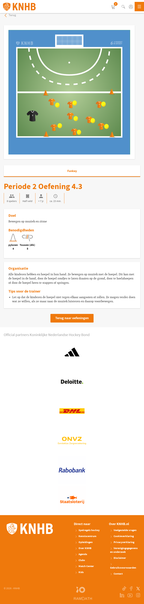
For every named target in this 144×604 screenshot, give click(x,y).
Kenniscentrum (85, 536)
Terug (10, 15)
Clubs (80, 560)
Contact (116, 574)
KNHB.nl (19, 6)
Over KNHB (83, 548)
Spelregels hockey (87, 530)
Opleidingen (84, 542)
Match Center (84, 566)
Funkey (72, 171)
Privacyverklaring (122, 542)
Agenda (81, 554)
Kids (79, 572)
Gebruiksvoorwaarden (123, 566)
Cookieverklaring (122, 536)
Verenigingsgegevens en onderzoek (124, 550)
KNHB (30, 528)
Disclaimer (118, 558)
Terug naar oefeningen (72, 318)
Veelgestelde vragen (123, 530)
